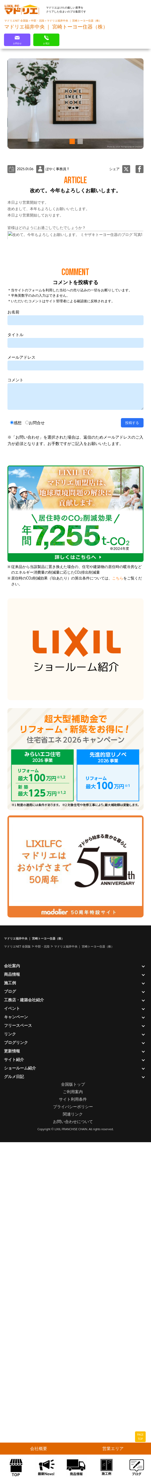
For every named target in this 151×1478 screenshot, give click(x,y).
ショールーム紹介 (20, 1401)
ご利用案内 (73, 1425)
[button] (71, 141)
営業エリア (113, 1448)
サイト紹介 (14, 1393)
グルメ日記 (14, 1410)
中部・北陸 (38, 20)
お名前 (13, 645)
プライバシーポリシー (73, 1440)
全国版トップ (73, 1418)
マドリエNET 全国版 (16, 20)
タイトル (15, 668)
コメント (15, 713)
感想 (18, 756)
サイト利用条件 (73, 1433)
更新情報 (12, 1384)
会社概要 (38, 1448)
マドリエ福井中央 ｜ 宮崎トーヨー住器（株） (74, 20)
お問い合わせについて (73, 1455)
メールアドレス (21, 691)
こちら (117, 912)
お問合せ (37, 756)
